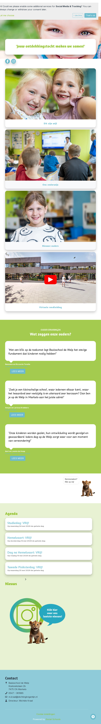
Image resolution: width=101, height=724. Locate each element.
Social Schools (53, 719)
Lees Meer (18, 371)
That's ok (90, 15)
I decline (78, 15)
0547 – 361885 (16, 693)
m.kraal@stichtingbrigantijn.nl (23, 697)
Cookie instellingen (45, 714)
